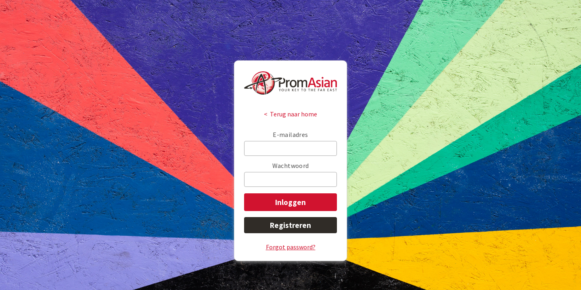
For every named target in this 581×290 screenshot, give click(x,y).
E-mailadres (290, 134)
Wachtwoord (290, 165)
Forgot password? (291, 247)
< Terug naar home (290, 114)
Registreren (290, 225)
